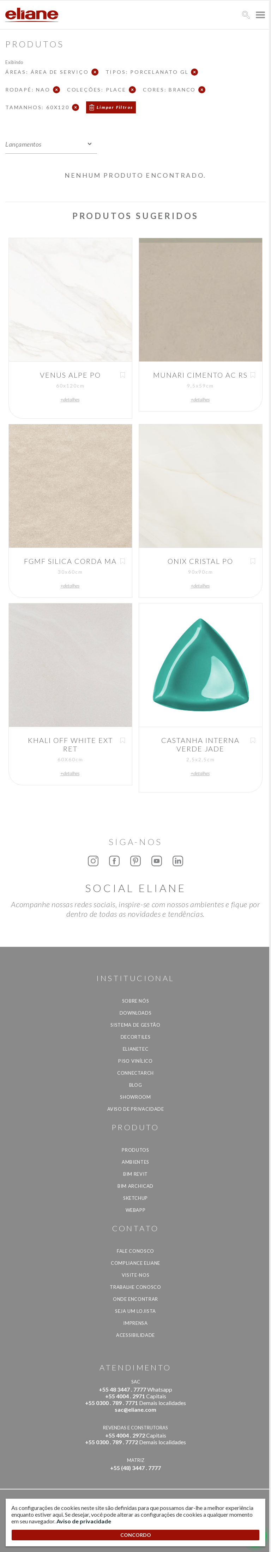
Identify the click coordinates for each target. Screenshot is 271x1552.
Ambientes (135, 1162)
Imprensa (135, 1323)
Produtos (135, 1150)
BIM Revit (135, 1174)
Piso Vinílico (135, 1061)
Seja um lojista (135, 1311)
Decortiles (136, 1037)
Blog (135, 1085)
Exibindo (14, 62)
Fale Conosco (135, 1251)
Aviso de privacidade (135, 1109)
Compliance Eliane (135, 1263)
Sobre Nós (135, 1001)
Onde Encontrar (135, 1299)
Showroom (135, 1097)
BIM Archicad (135, 1186)
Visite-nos (136, 1275)
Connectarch (135, 1073)
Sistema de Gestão (135, 1025)
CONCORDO (135, 1535)
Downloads (136, 1013)
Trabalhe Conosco (135, 1287)
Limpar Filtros (115, 107)
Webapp (136, 1210)
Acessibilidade (135, 1335)
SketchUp (135, 1198)
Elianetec (136, 1049)
